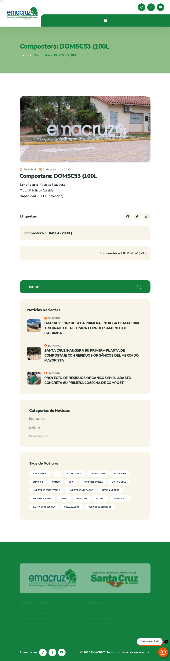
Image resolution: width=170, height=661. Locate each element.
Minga (64, 498)
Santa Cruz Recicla (44, 507)
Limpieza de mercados (81, 490)
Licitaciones (119, 482)
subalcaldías (71, 507)
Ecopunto (120, 473)
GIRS (71, 482)
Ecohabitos (37, 419)
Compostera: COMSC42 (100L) (48, 233)
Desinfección (98, 473)
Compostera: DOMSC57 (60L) (123, 253)
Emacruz (38, 482)
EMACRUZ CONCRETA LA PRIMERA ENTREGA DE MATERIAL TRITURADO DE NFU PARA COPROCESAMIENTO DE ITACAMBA (92, 328)
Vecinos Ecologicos (100, 507)
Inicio (23, 55)
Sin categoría (38, 436)
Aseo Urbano (40, 473)
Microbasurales (42, 498)
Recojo (100, 498)
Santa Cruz (120, 498)
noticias (35, 427)
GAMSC (56, 482)
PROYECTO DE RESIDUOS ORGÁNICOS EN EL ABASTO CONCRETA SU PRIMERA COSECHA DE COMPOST (87, 380)
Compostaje (74, 473)
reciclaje (81, 498)
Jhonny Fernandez (93, 482)
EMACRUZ (28, 169)
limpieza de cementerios (46, 490)
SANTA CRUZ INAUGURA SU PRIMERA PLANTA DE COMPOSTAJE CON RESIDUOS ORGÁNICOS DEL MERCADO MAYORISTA (91, 355)
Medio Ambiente (110, 490)
